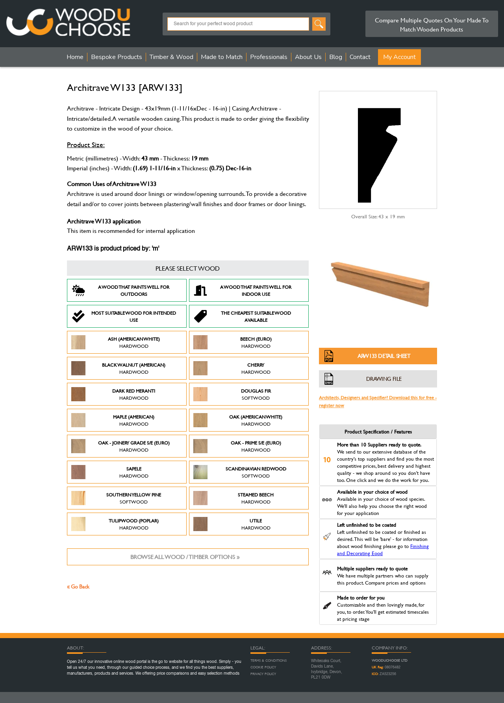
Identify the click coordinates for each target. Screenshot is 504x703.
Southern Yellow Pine (116, 498)
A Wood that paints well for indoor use (242, 290)
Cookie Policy (263, 667)
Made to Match (222, 57)
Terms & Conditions (268, 660)
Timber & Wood (171, 57)
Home (75, 57)
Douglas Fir (232, 394)
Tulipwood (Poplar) (115, 524)
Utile (232, 524)
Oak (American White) (237, 420)
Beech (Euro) (232, 342)
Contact (360, 57)
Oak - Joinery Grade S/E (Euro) (120, 446)
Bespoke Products (116, 57)
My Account (399, 57)
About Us (308, 57)
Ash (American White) (115, 342)
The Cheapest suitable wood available (242, 316)
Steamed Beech (233, 498)
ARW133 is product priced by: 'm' (113, 249)
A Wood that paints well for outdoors (120, 290)
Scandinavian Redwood (239, 472)
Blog (335, 57)
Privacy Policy (263, 674)
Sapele (109, 472)
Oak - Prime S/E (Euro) (237, 446)
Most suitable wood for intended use (123, 316)
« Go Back (78, 586)
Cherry (232, 368)
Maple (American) (112, 420)
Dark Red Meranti (113, 394)
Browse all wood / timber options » (184, 557)
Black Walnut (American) (118, 368)
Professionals (268, 57)
